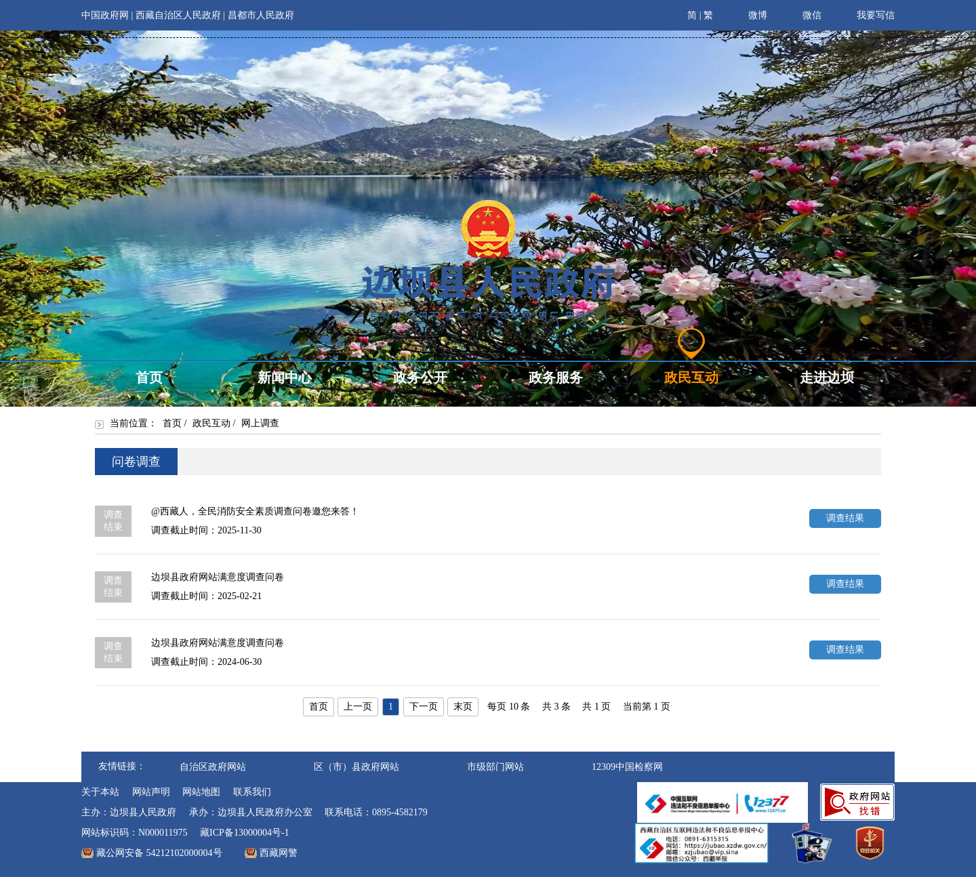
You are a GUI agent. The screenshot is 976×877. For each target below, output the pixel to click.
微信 (802, 13)
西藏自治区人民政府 (178, 15)
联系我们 (252, 792)
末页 (462, 706)
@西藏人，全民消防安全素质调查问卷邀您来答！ (255, 511)
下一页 (423, 706)
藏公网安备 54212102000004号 (159, 853)
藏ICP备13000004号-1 (244, 833)
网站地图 (201, 792)
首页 (172, 423)
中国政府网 (105, 15)
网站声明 (151, 792)
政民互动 (211, 423)
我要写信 (866, 13)
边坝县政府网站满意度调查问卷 (217, 577)
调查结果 (845, 518)
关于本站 (100, 792)
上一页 (358, 706)
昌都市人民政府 (261, 15)
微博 (748, 13)
